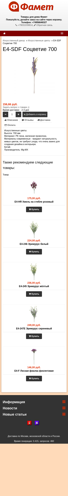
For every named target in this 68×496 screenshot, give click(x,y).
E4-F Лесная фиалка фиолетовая (34, 370)
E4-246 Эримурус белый (34, 244)
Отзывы (28, 120)
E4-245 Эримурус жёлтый (34, 286)
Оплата (10, 125)
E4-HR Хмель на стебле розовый (34, 201)
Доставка (43, 120)
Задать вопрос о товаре (15, 107)
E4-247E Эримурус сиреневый (34, 328)
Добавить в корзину (35, 114)
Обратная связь (43, 25)
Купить (34, 209)
